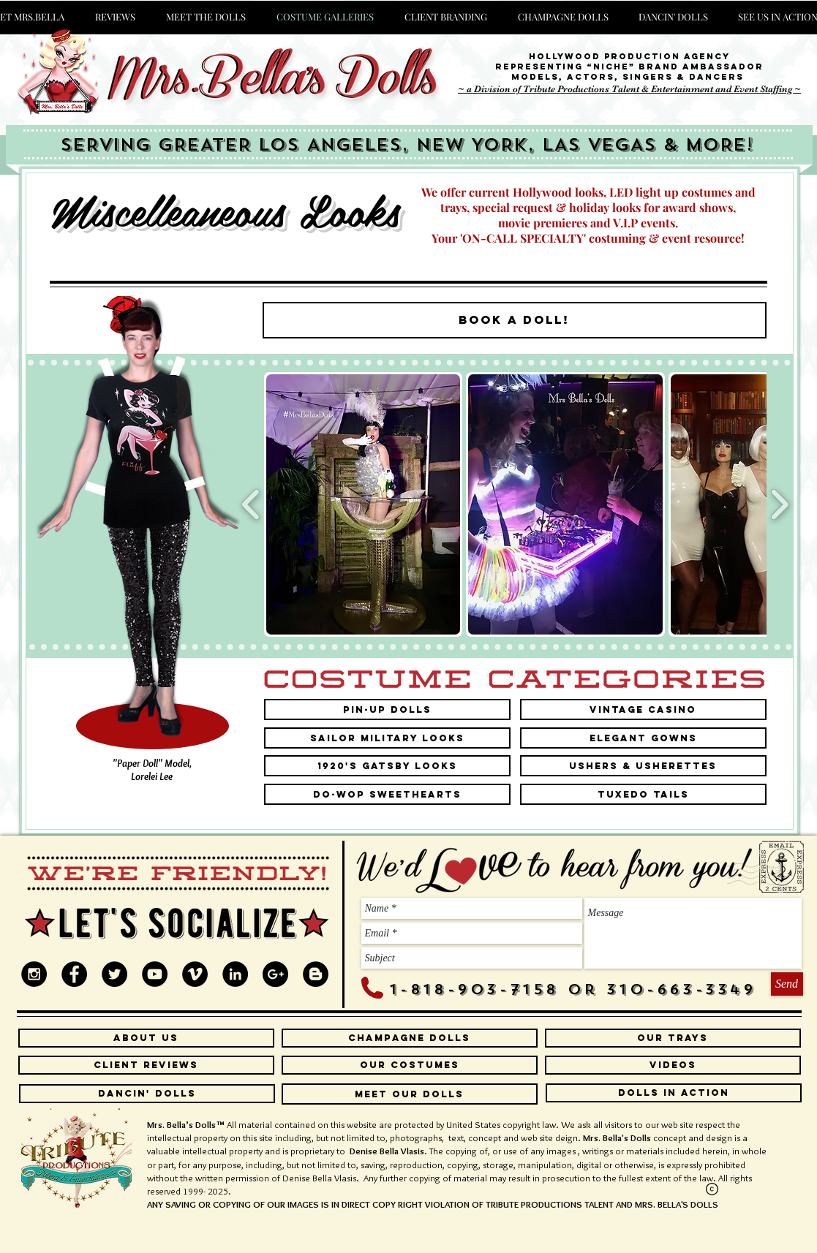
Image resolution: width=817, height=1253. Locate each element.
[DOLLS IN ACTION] (674, 1092)
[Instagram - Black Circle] (34, 974)
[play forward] (779, 504)
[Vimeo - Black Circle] (195, 974)
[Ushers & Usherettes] (643, 765)
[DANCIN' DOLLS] (147, 1093)
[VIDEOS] (673, 1065)
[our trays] (673, 1038)
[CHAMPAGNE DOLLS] (410, 1038)
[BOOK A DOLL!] (515, 320)
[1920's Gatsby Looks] (387, 765)
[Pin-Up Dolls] (387, 709)
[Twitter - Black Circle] (114, 974)
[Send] (787, 984)
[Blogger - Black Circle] (315, 974)
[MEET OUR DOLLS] (410, 1094)
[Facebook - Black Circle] (74, 974)
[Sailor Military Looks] (387, 738)
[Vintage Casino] (643, 709)
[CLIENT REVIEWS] (146, 1065)
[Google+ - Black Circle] (275, 974)
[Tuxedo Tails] (643, 794)
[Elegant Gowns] (643, 738)
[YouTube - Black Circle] (154, 974)
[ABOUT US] (146, 1038)
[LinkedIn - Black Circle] (235, 974)
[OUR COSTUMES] (410, 1065)
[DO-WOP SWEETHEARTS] (387, 794)
